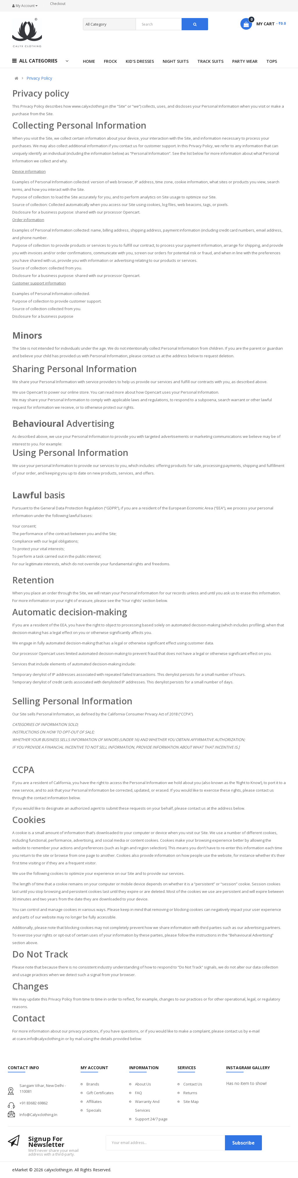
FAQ (138, 1092)
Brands (92, 1084)
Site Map (191, 1101)
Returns (190, 1092)
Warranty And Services (147, 1106)
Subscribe (243, 1143)
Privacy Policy (39, 78)
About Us (143, 1084)
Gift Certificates (100, 1092)
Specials (93, 1110)
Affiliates (94, 1101)
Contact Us (192, 1084)
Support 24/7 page (151, 1119)
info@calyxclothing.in (38, 1114)
